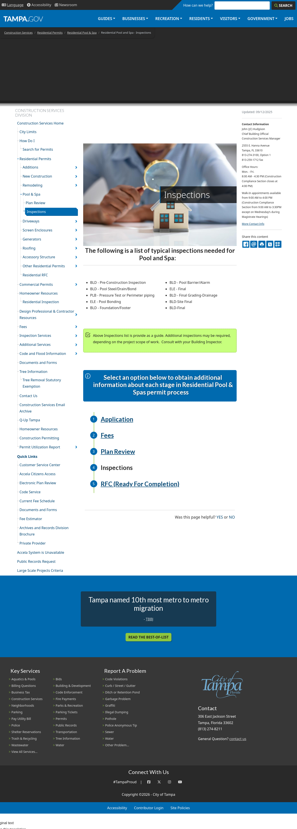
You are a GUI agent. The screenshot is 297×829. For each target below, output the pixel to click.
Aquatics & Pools (23, 679)
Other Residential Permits (44, 266)
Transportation (66, 732)
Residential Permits (50, 33)
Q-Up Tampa (30, 420)
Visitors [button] (228, 18)
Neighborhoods (22, 705)
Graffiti (110, 705)
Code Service (30, 492)
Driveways (31, 221)
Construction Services (18, 33)
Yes (219, 517)
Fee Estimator (31, 518)
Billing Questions (23, 686)
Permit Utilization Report (40, 447)
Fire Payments (66, 699)
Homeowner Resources (39, 293)
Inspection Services (35, 335)
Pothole (110, 719)
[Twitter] (159, 782)
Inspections (36, 211)
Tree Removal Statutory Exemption (42, 383)
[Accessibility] (39, 5)
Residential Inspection (41, 301)
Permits (61, 719)
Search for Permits (38, 149)
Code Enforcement (69, 692)
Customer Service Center (40, 464)
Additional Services (35, 344)
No (232, 517)
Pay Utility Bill (21, 719)
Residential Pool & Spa (82, 33)
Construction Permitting (39, 438)
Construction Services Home (40, 123)
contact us (237, 738)
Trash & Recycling (24, 738)
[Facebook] (149, 782)
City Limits (28, 131)
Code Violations (116, 679)
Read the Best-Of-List (148, 637)
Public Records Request (36, 561)
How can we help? (198, 5)
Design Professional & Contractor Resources (47, 314)
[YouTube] (180, 782)
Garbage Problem (118, 699)
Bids (59, 679)
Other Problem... (117, 745)
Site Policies (180, 807)
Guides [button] (105, 18)
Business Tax (20, 692)
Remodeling (32, 185)
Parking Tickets (66, 712)
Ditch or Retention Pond (122, 692)
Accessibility (117, 807)
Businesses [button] (133, 18)
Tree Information (33, 371)
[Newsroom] (66, 5)
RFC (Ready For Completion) (140, 484)
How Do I (27, 140)
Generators (32, 239)
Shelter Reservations (26, 732)
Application (117, 419)
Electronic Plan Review (38, 483)
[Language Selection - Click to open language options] (12, 5)
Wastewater (20, 745)
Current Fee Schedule (37, 501)
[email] (253, 244)
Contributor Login (149, 807)
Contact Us (28, 395)
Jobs (288, 18)
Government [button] (260, 18)
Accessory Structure (39, 257)
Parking (16, 712)
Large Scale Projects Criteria (40, 570)
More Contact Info (253, 224)
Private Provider (33, 543)
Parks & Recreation (69, 705)
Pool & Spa (31, 194)
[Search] (283, 5)
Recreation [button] (167, 18)
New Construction (37, 176)
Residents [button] (199, 18)
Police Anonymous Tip (121, 725)
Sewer (109, 732)
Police (15, 725)
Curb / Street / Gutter (120, 686)
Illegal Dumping (116, 712)
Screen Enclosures (37, 230)
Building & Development (73, 686)
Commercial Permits (36, 284)
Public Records (66, 725)
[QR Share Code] (277, 244)
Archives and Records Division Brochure (44, 531)
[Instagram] (169, 782)
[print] (261, 244)
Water (60, 745)
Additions (30, 167)
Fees (23, 326)
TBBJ (149, 619)
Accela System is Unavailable (40, 552)
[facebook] (245, 244)
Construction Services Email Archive (42, 408)
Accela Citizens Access (38, 473)
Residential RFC (35, 275)
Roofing (29, 248)
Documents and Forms (38, 362)
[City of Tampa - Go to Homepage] (23, 19)
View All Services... (24, 752)
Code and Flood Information (43, 353)
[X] (269, 244)
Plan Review (35, 202)
